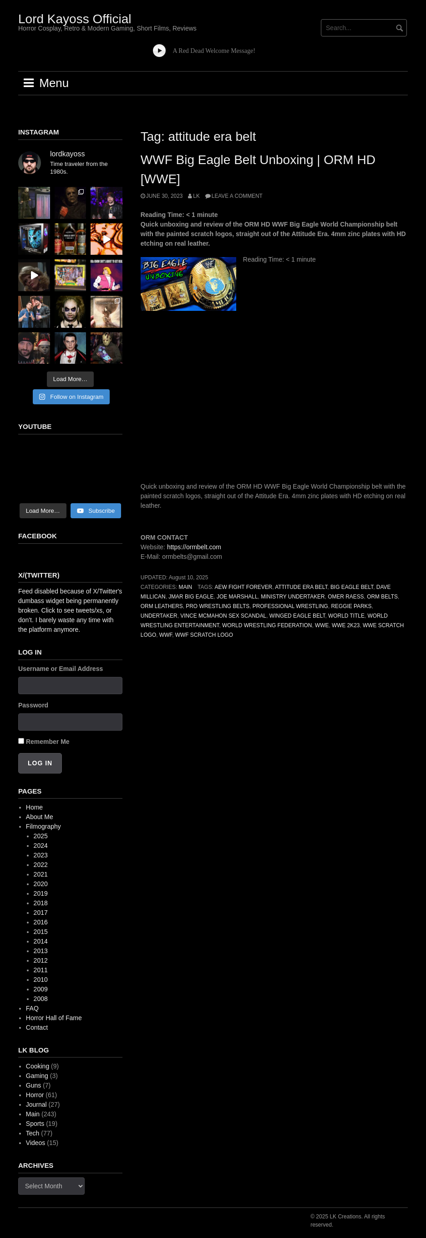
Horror (35, 1095)
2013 (41, 950)
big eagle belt (351, 587)
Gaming (37, 1075)
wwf (165, 635)
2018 (41, 903)
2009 (41, 989)
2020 (41, 883)
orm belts (382, 596)
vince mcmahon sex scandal (223, 616)
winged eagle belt (297, 616)
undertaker (159, 616)
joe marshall (237, 596)
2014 (41, 941)
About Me (39, 816)
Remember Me (48, 741)
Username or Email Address (60, 668)
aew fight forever (244, 587)
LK (196, 196)
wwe (322, 625)
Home (34, 807)
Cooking (37, 1066)
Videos (36, 1142)
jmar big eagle (190, 596)
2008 (41, 998)
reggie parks (351, 606)
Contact (37, 1027)
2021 (41, 874)
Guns (33, 1085)
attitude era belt (301, 587)
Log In (40, 763)
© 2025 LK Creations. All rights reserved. (347, 1220)
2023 (41, 855)
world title (346, 616)
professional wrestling (290, 606)
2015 (41, 931)
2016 (41, 922)
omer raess (346, 596)
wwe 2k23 (346, 625)
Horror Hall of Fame (54, 1017)
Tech (33, 1133)
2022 (41, 864)
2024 (41, 845)
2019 (41, 893)
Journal (36, 1104)
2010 (41, 979)
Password (33, 705)
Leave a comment (237, 196)
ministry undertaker (293, 596)
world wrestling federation (267, 625)
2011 (41, 970)
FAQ (32, 1008)
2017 (41, 912)
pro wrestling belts (217, 606)
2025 (41, 836)
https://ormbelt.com (194, 547)
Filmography (43, 826)
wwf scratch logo (204, 635)
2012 (41, 960)
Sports (35, 1123)
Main (185, 587)
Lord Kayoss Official (75, 19)
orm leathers (162, 606)
